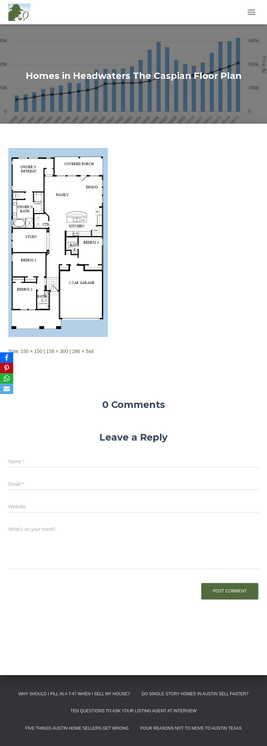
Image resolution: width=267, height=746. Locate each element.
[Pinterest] (6, 368)
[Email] (6, 389)
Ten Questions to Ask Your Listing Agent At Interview (134, 710)
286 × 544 (83, 351)
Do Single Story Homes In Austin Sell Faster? (195, 693)
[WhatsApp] (6, 378)
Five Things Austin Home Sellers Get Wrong (77, 728)
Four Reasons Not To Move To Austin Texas (191, 728)
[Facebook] (6, 357)
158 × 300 (57, 351)
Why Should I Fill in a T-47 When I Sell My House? (74, 693)
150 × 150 (31, 351)
